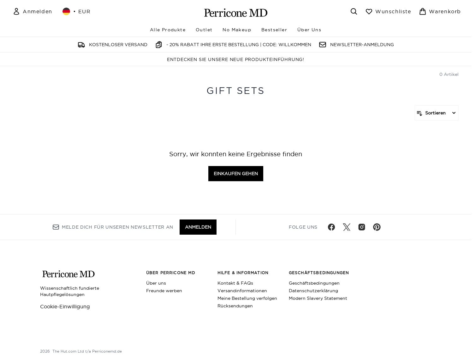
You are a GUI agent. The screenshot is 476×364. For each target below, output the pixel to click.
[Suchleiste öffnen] (354, 11)
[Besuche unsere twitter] (346, 227)
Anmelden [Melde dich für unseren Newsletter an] (198, 227)
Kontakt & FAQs (235, 283)
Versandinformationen (242, 290)
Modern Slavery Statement (318, 298)
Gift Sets (235, 90)
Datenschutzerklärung (313, 290)
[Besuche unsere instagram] (361, 227)
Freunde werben (164, 290)
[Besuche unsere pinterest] (376, 227)
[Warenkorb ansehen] (440, 11)
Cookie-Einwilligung (65, 306)
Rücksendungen (235, 305)
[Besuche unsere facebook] (331, 227)
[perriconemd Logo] (235, 12)
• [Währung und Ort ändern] (76, 11)
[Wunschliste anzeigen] (388, 11)
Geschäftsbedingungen (314, 283)
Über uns (156, 283)
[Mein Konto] (32, 11)
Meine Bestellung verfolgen (247, 298)
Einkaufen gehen (236, 173)
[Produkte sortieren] (437, 112)
